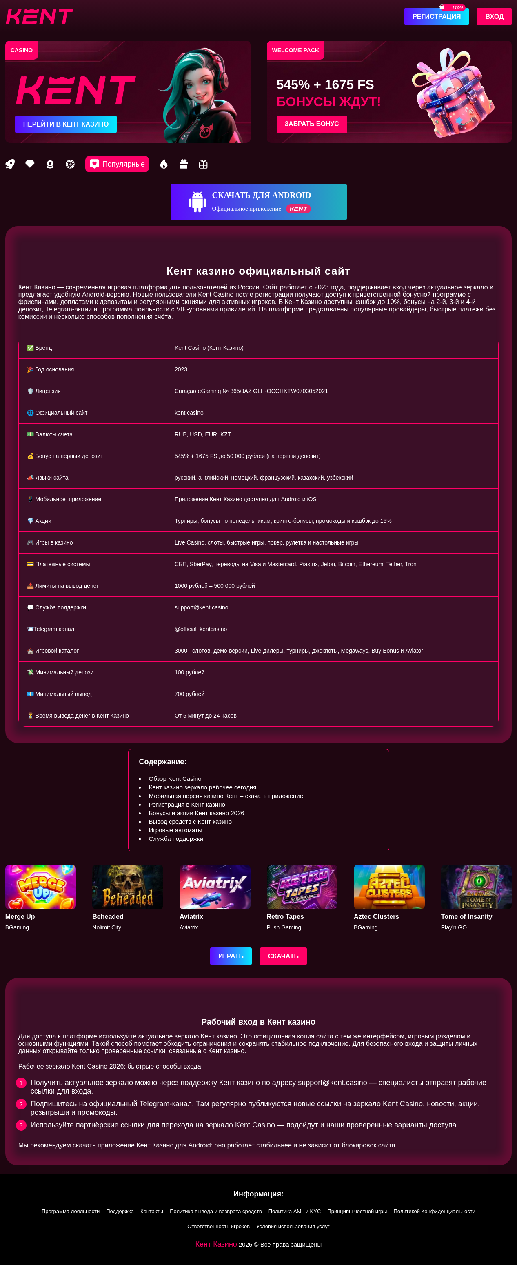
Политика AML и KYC (294, 1211)
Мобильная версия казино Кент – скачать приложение (226, 795)
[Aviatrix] (215, 898)
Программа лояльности (71, 1211)
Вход (494, 16)
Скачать (283, 956)
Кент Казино (216, 1244)
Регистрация (437, 16)
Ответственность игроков (218, 1226)
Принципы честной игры (357, 1211)
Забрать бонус (312, 124)
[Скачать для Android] (259, 202)
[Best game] (50, 164)
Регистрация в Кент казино (187, 804)
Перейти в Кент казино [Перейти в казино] (66, 124)
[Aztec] (389, 898)
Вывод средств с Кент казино (190, 821)
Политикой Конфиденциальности (434, 1211)
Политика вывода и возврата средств (216, 1211)
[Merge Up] (40, 898)
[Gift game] (184, 164)
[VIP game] (30, 164)
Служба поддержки (176, 838)
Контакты (151, 1211)
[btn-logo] (39, 16)
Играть (231, 956)
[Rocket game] (10, 164)
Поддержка (120, 1211)
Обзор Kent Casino (175, 778)
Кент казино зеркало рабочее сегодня (202, 787)
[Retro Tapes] (302, 898)
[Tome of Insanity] (476, 898)
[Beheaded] (127, 898)
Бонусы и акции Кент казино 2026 (196, 812)
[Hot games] (164, 164)
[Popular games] (117, 164)
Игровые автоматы (175, 830)
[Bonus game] (204, 164)
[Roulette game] (70, 164)
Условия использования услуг (293, 1226)
